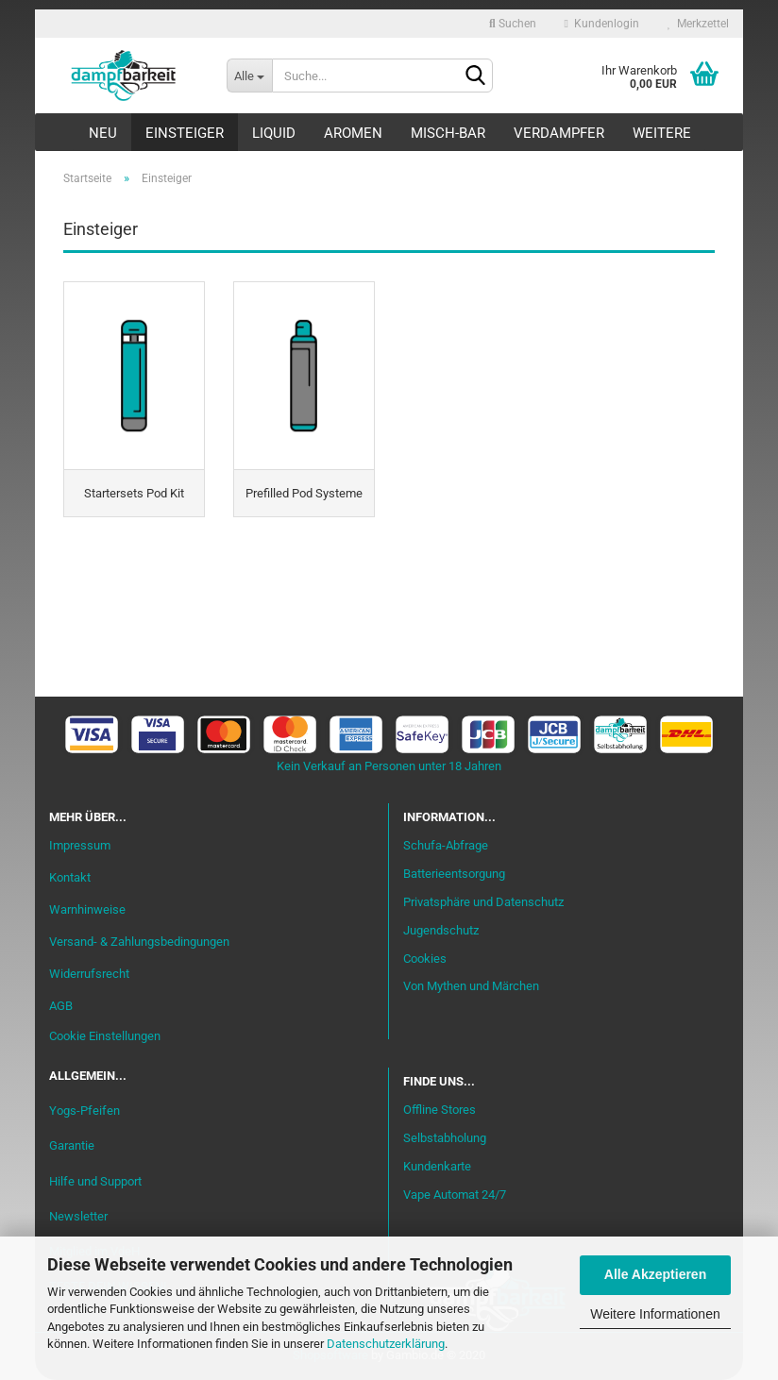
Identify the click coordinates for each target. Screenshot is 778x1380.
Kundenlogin (602, 23)
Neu (103, 133)
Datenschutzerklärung (386, 1344)
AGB (61, 1006)
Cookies (425, 958)
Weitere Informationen (654, 1313)
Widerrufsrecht (89, 974)
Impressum (79, 845)
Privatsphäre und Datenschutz (483, 902)
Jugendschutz (441, 930)
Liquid (274, 133)
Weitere (662, 133)
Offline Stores (439, 1109)
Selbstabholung (444, 1138)
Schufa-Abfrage (445, 845)
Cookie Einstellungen (105, 1036)
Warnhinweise (87, 909)
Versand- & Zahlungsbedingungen (139, 941)
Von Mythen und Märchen (471, 986)
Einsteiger (184, 133)
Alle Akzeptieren (655, 1274)
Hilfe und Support (95, 1181)
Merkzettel (698, 23)
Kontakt (70, 877)
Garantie (71, 1145)
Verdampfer (559, 133)
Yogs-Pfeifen (84, 1110)
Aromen (353, 133)
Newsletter (78, 1216)
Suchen (512, 23)
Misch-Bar (448, 133)
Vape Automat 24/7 (454, 1194)
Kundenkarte (437, 1166)
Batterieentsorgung (454, 874)
